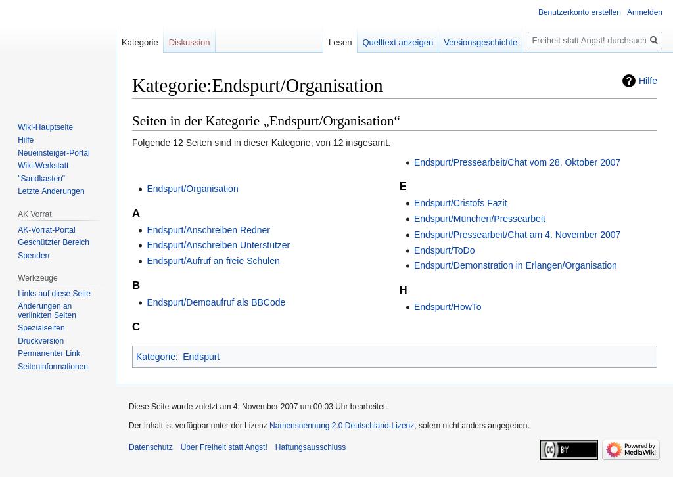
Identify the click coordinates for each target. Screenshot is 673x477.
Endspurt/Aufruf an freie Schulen (213, 261)
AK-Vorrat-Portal (46, 230)
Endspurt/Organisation (192, 188)
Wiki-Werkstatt (43, 165)
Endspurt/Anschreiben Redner (208, 230)
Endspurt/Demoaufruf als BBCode (216, 302)
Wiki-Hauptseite (45, 127)
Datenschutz (151, 447)
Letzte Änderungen (51, 191)
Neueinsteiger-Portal (53, 153)
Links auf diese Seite (54, 293)
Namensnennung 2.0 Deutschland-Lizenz (341, 425)
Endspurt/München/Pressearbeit (479, 219)
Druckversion (41, 341)
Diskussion (189, 42)
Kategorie (155, 357)
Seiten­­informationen (53, 366)
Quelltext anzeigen (398, 42)
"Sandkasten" (41, 178)
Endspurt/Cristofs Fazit (460, 203)
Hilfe (648, 81)
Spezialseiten (41, 327)
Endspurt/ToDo (444, 250)
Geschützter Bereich (53, 242)
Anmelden (644, 12)
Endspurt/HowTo (448, 307)
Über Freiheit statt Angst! (224, 447)
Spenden (33, 255)
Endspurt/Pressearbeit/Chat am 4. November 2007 (517, 234)
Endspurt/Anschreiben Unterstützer (218, 245)
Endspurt (201, 357)
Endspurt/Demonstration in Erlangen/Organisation (515, 265)
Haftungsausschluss (310, 447)
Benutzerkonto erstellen (579, 12)
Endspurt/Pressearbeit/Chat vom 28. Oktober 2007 (517, 162)
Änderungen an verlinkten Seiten (47, 311)
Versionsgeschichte (480, 42)
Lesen (340, 42)
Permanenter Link (49, 353)
